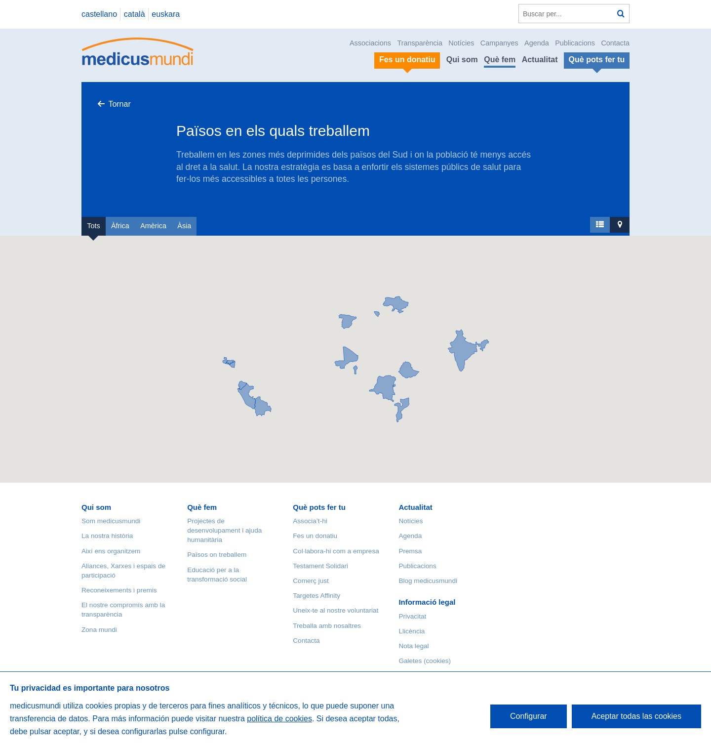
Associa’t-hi (310, 521)
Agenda (536, 43)
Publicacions (575, 43)
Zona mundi (99, 629)
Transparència (419, 43)
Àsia (184, 226)
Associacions (370, 43)
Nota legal (413, 646)
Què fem (499, 59)
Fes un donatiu (315, 536)
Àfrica (120, 226)
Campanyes (499, 43)
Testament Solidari (320, 566)
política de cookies (279, 718)
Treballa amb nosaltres (327, 625)
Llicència (411, 631)
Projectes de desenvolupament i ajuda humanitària (224, 530)
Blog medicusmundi (427, 580)
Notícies (461, 43)
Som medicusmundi (110, 521)
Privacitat (412, 616)
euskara (166, 14)
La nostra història (107, 536)
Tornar (119, 104)
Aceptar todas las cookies (636, 716)
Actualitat (540, 59)
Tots (93, 226)
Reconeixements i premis (119, 590)
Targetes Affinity (316, 595)
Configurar (528, 716)
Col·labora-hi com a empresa (336, 551)
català (134, 14)
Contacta (615, 43)
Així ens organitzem (110, 551)
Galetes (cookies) (424, 661)
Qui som (462, 59)
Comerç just (311, 580)
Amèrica (153, 226)
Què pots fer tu (319, 507)
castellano (99, 14)
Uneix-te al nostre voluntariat (335, 610)
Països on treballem (216, 554)
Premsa (410, 551)
